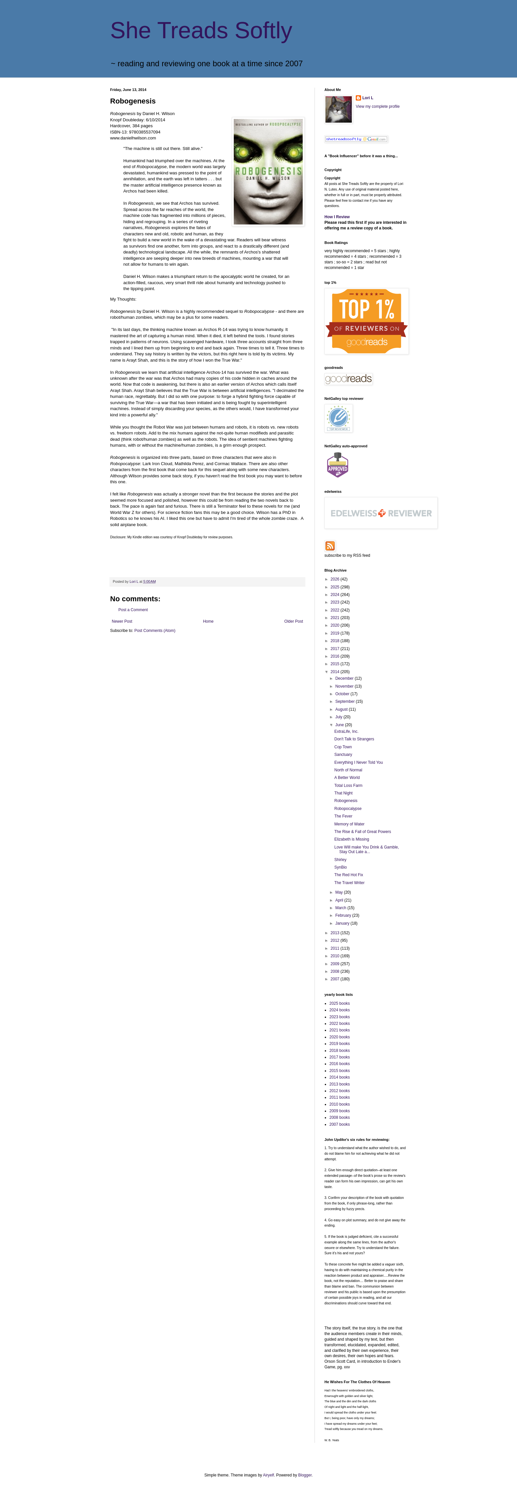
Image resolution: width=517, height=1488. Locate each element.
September (345, 701)
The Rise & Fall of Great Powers (362, 831)
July (339, 717)
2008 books (339, 1117)
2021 (336, 617)
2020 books (339, 1037)
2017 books (339, 1057)
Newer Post (122, 621)
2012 (336, 940)
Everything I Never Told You (358, 762)
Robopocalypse (348, 808)
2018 (336, 641)
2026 (336, 579)
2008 (336, 971)
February (343, 915)
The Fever (343, 816)
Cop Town (343, 747)
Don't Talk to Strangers (354, 739)
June (340, 725)
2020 (336, 625)
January (342, 923)
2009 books (339, 1111)
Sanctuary (343, 754)
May (339, 892)
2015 (336, 664)
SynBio (340, 867)
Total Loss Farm (348, 785)
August (342, 709)
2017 (336, 648)
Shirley (340, 859)
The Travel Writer (349, 882)
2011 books (339, 1097)
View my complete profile (378, 106)
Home (208, 621)
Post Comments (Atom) (154, 630)
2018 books (339, 1050)
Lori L (367, 98)
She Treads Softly (201, 30)
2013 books (339, 1084)
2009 (336, 964)
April (339, 900)
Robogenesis (345, 800)
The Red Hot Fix (348, 875)
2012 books (339, 1090)
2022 (336, 610)
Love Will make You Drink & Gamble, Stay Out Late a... (366, 849)
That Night (343, 793)
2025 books (339, 1003)
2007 (336, 979)
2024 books (339, 1010)
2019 (336, 633)
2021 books (339, 1030)
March (341, 908)
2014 (336, 672)
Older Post (293, 621)
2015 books (339, 1070)
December (345, 678)
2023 (336, 602)
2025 (336, 587)
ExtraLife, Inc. (346, 731)
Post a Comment (133, 610)
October (342, 694)
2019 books (339, 1043)
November (345, 686)
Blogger (305, 1475)
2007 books (339, 1124)
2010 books (339, 1104)
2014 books (339, 1077)
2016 (336, 656)
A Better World (347, 777)
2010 (336, 956)
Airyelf (268, 1475)
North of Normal (348, 770)
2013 (336, 933)
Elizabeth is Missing (351, 839)
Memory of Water (349, 824)
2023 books (339, 1017)
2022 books (339, 1023)
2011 (336, 948)
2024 (336, 594)
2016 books (339, 1063)
